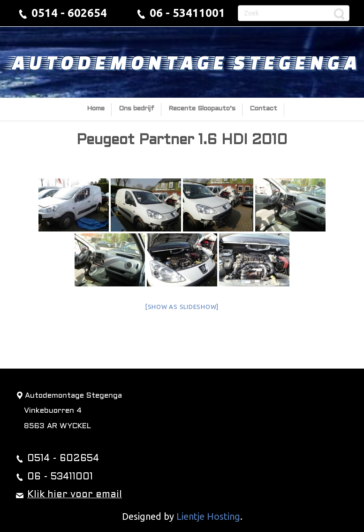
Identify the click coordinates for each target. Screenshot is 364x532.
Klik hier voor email (74, 495)
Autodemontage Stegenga (182, 62)
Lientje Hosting (208, 516)
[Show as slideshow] (182, 306)
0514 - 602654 (69, 13)
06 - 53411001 (187, 13)
